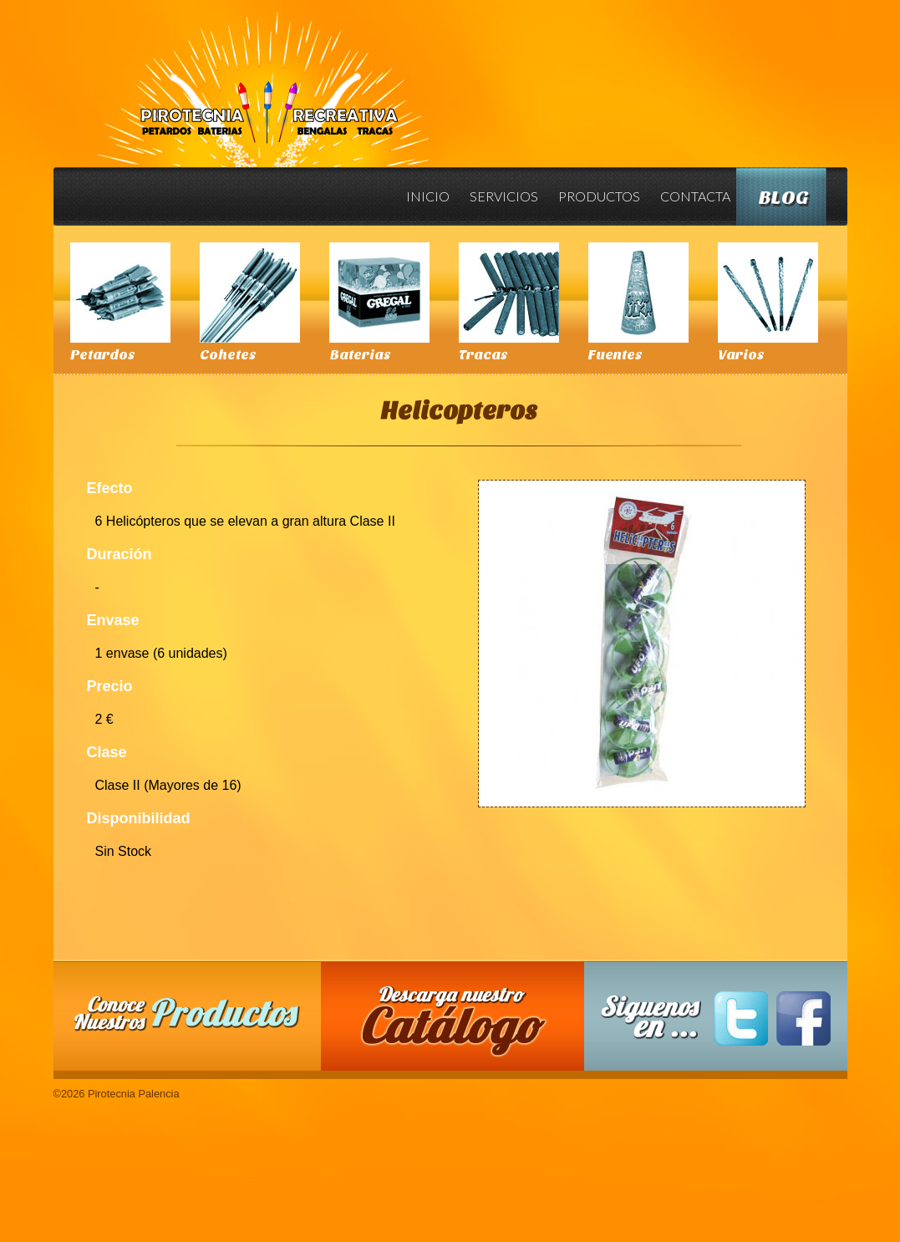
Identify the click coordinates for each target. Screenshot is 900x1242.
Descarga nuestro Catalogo (460, 1024)
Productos (599, 196)
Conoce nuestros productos (187, 1013)
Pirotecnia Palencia (262, 77)
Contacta (695, 196)
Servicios (504, 196)
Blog (784, 197)
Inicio (428, 196)
